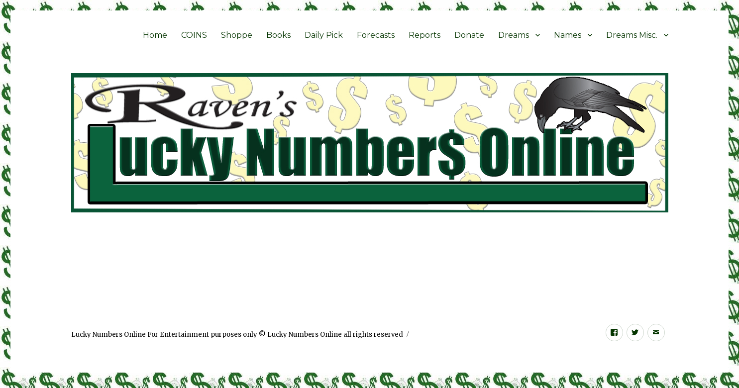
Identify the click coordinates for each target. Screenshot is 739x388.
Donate (469, 35)
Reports (424, 35)
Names (567, 35)
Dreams (513, 35)
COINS (194, 35)
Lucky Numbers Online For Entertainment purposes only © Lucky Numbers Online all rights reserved (237, 334)
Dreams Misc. (631, 35)
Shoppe (236, 35)
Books (278, 35)
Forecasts (376, 35)
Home (155, 35)
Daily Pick (324, 35)
